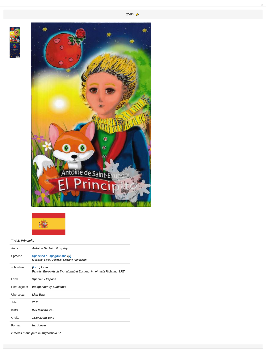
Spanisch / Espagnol (47, 256)
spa (63, 256)
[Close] (261, 5)
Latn (36, 267)
